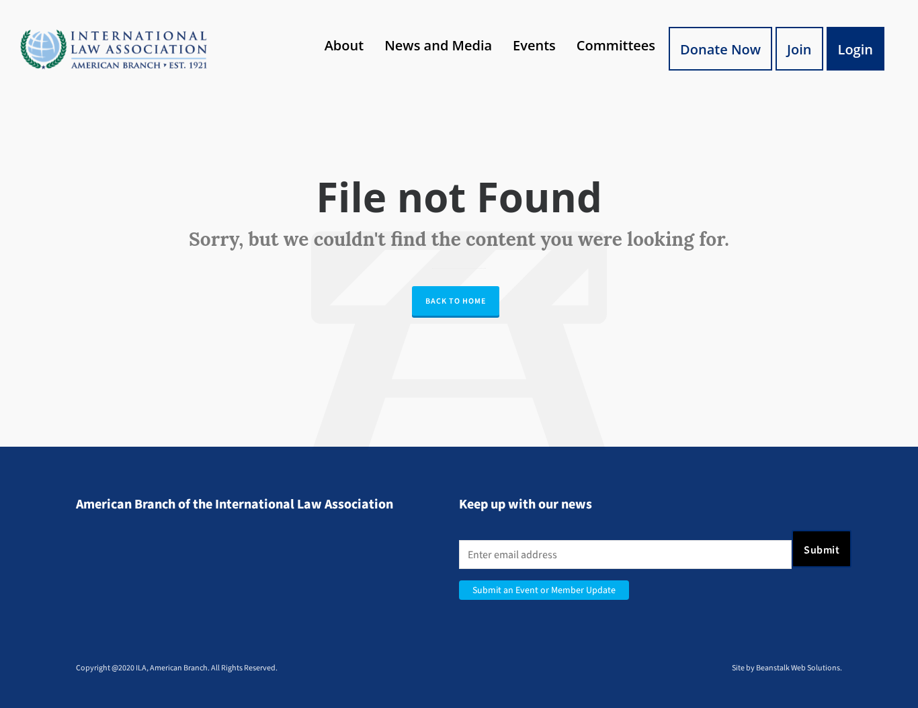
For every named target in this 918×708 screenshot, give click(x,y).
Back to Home (455, 301)
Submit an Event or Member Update (544, 590)
